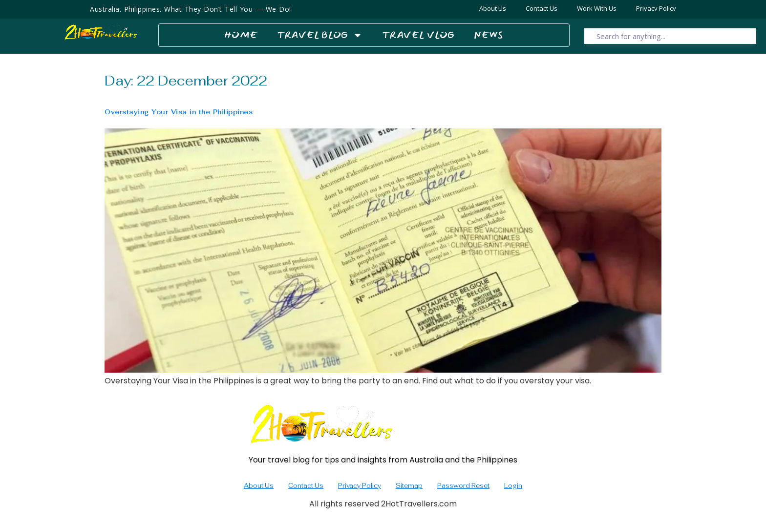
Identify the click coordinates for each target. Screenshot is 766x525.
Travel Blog (319, 35)
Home (240, 34)
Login (513, 486)
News (488, 34)
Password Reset (463, 486)
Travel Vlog (418, 34)
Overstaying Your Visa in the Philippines (179, 112)
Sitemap (409, 486)
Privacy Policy (359, 486)
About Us (259, 486)
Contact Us (305, 486)
